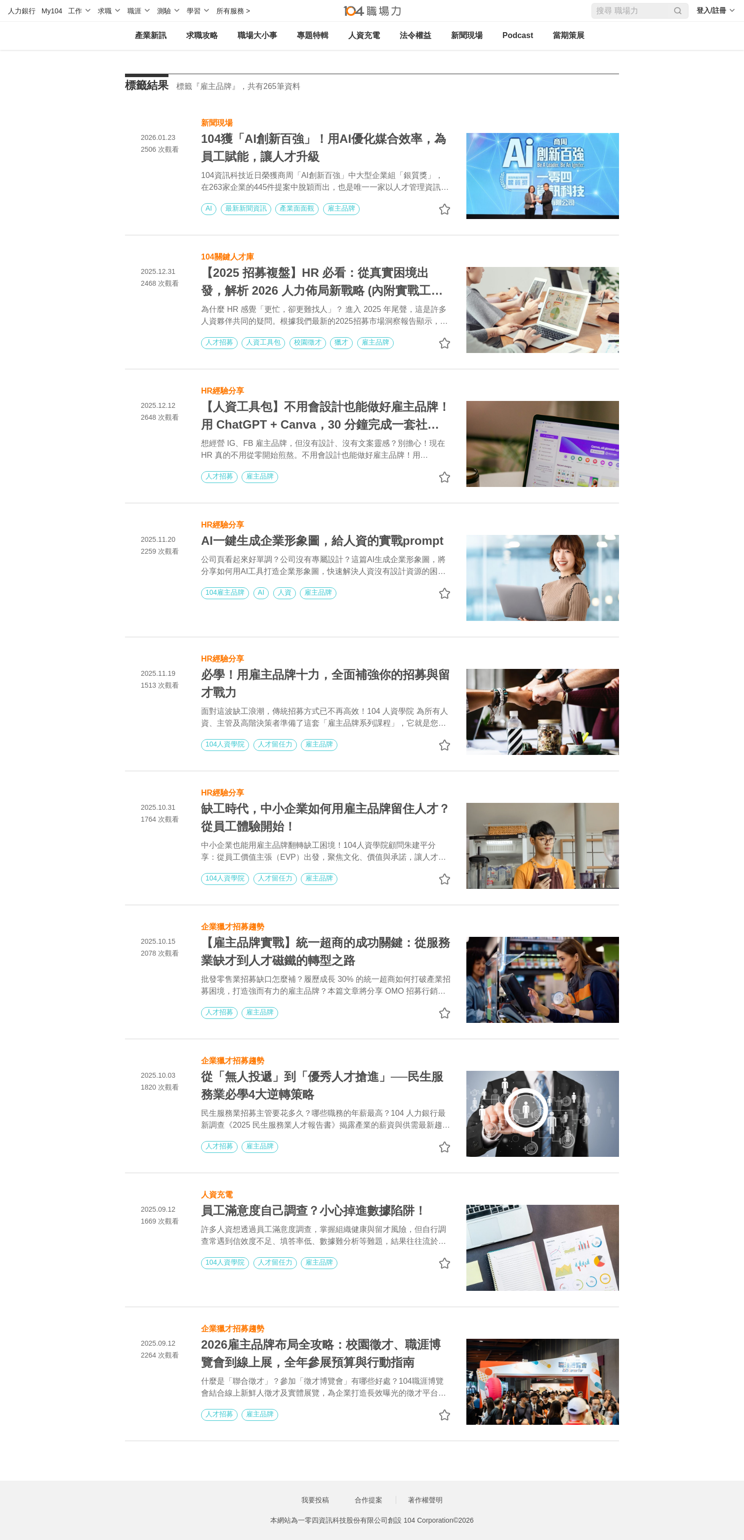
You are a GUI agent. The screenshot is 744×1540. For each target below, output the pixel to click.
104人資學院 (225, 744)
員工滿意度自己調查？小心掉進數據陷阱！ (313, 1210)
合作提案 (368, 1500)
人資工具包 (263, 342)
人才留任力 (275, 744)
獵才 (341, 342)
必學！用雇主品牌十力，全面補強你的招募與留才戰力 (325, 683)
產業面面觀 (297, 208)
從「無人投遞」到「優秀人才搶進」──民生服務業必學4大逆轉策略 (322, 1085)
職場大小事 (257, 35)
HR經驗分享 (222, 390)
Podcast (517, 35)
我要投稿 (315, 1500)
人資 (284, 592)
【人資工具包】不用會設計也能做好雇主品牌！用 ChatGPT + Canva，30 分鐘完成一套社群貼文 (325, 417)
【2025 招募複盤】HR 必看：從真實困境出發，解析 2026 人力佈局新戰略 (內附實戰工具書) (322, 283)
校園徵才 (308, 342)
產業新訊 (150, 35)
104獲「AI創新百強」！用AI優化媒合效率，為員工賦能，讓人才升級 (323, 147)
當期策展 (568, 35)
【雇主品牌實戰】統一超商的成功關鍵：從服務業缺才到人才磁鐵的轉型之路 (325, 951)
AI (209, 208)
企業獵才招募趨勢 (232, 926)
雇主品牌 (341, 208)
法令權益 (415, 35)
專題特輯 (313, 35)
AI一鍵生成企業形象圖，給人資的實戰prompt (322, 540)
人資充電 (364, 35)
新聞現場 (467, 35)
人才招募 (219, 342)
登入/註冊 (711, 10)
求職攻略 (202, 35)
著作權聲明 (425, 1500)
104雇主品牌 (225, 592)
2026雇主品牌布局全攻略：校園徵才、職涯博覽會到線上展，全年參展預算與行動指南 (321, 1353)
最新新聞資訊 (246, 208)
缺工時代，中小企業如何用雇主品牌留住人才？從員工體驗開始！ (325, 817)
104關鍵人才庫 (227, 256)
